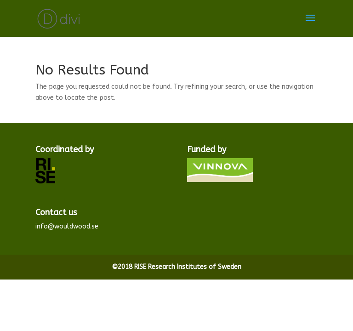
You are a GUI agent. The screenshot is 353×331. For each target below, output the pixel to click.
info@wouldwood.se (66, 226)
